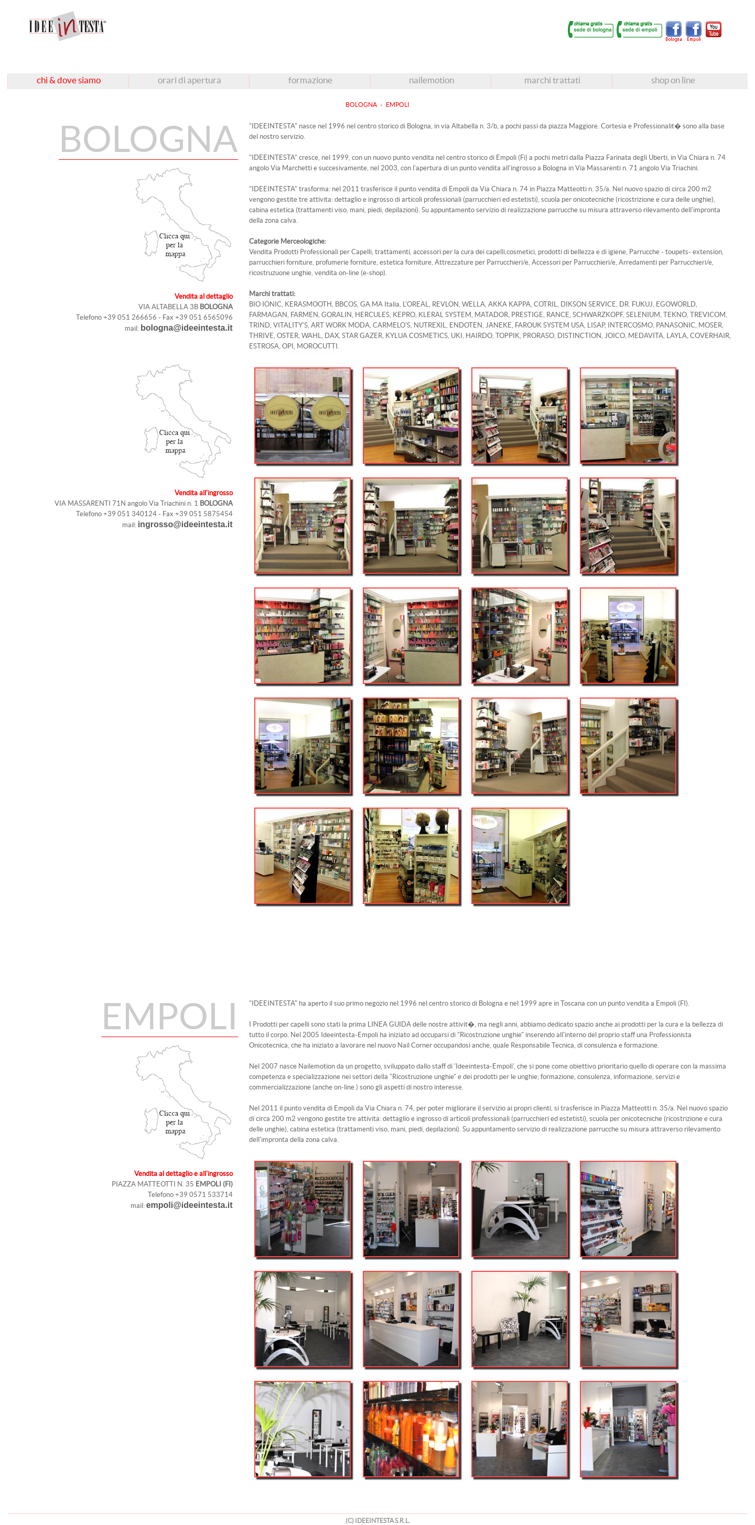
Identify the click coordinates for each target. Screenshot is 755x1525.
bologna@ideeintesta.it (187, 327)
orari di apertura (189, 80)
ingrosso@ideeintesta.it (185, 524)
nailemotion (431, 80)
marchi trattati (552, 80)
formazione (310, 80)
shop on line (673, 80)
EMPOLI (397, 104)
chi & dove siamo (69, 80)
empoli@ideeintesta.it (189, 1205)
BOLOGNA (361, 104)
